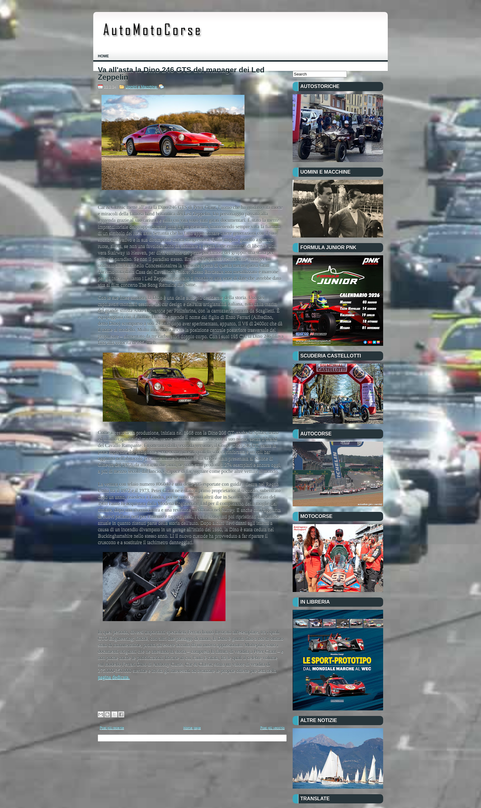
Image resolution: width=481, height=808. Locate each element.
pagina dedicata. (114, 677)
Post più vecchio (272, 727)
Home (103, 56)
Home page (192, 727)
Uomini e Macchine (141, 87)
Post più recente (112, 727)
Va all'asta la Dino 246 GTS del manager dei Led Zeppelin (181, 73)
